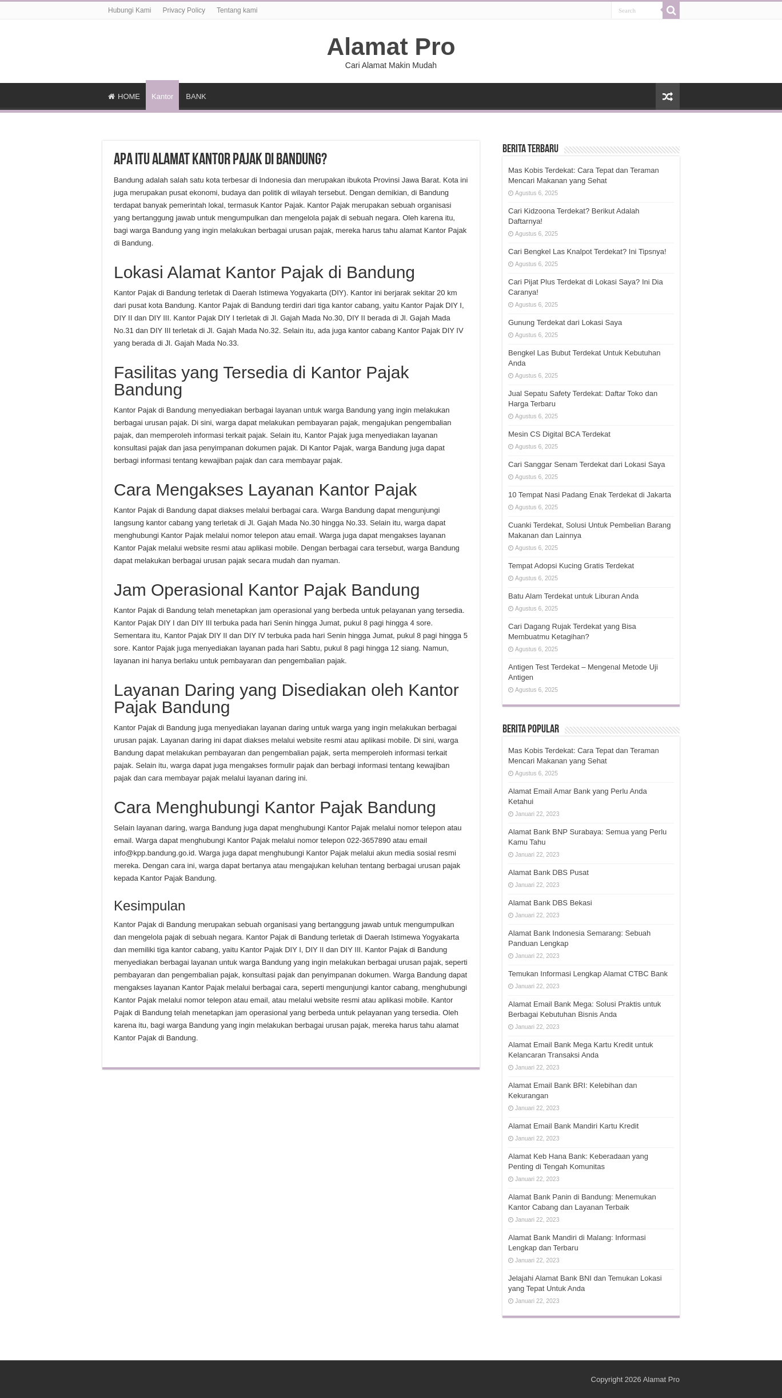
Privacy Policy (183, 10)
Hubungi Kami (129, 10)
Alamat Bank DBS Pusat (548, 872)
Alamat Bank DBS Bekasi (550, 902)
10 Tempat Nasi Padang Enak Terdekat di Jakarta (589, 494)
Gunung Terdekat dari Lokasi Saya (565, 322)
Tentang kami (237, 10)
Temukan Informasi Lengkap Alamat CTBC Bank (588, 973)
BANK (196, 96)
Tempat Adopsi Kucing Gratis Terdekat (571, 565)
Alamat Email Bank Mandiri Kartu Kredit (573, 1126)
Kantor (162, 96)
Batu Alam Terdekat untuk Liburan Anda (573, 596)
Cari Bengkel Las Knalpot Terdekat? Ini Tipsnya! (587, 251)
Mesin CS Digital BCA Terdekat (559, 434)
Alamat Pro (390, 46)
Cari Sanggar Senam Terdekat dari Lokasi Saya (586, 464)
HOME (124, 96)
